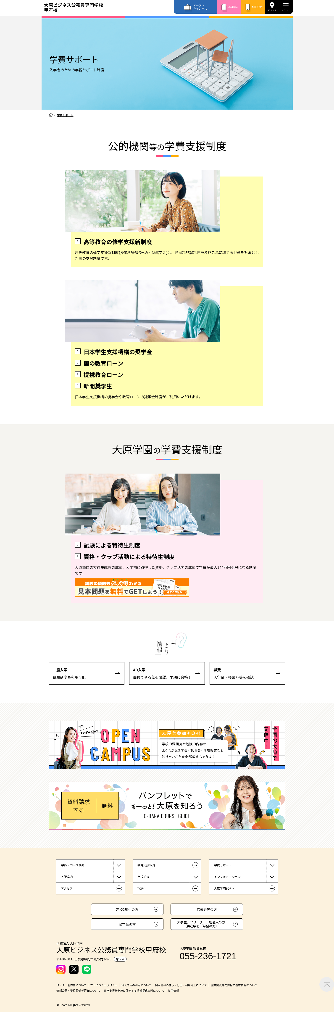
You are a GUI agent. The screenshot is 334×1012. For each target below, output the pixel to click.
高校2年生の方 (127, 909)
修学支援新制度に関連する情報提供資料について (134, 990)
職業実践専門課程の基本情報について (234, 985)
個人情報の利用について (136, 985)
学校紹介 (143, 877)
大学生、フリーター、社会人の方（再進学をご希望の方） (201, 924)
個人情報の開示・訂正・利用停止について (181, 985)
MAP (120, 959)
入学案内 (67, 877)
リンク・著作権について (71, 985)
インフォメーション (227, 877)
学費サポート (223, 865)
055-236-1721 (208, 956)
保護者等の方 (207, 909)
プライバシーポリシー (104, 985)
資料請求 (233, 7)
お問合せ (257, 7)
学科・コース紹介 (72, 865)
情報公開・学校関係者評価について (78, 990)
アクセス (272, 10)
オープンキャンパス (200, 6)
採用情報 (173, 990)
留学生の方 (127, 924)
